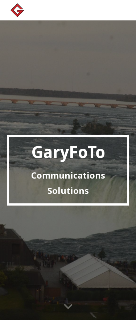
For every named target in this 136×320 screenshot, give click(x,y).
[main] (68, 170)
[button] (68, 307)
